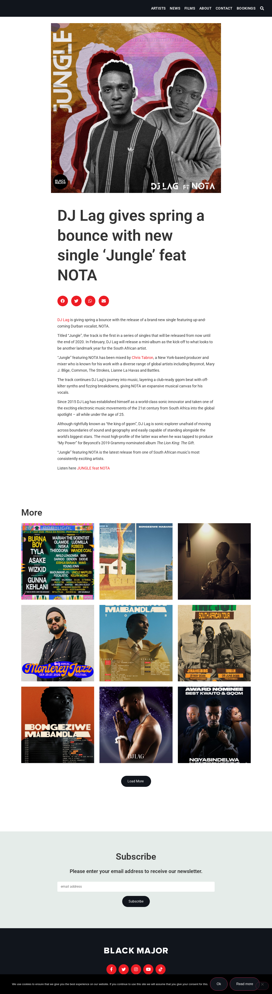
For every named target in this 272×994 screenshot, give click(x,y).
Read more (245, 984)
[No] (262, 986)
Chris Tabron (142, 358)
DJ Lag (63, 320)
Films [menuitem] (189, 8)
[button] (262, 8)
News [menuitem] (175, 8)
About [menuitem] (205, 8)
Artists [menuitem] (158, 8)
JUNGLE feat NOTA (93, 468)
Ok (219, 984)
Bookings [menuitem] (246, 8)
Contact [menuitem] (224, 8)
